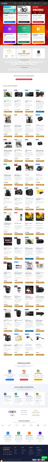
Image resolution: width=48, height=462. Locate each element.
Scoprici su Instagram (24, 378)
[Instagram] (5, 453)
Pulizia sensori (17, 68)
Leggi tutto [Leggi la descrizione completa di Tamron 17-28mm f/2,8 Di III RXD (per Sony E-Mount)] (38, 301)
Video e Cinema (15, 60)
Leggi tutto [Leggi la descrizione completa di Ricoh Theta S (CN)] (6, 204)
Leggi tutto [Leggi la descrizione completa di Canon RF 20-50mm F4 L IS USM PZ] (6, 105)
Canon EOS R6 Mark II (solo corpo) (8, 247)
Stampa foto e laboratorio (26, 68)
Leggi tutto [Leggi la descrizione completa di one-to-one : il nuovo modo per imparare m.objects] (27, 277)
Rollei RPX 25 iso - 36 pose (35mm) (18, 344)
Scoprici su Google (24, 413)
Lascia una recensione (38, 378)
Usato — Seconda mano (23, 60)
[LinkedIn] (9, 453)
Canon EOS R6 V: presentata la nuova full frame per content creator (40, 101)
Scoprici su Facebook (9, 378)
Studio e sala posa (20, 62)
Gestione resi (15, 449)
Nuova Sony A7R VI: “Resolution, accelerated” (29, 319)
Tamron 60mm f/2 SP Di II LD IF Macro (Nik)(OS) (8, 223)
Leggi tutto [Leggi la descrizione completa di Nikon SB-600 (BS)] (27, 131)
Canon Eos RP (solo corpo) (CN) (8, 319)
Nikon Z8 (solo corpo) (39, 222)
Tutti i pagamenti (18, 440)
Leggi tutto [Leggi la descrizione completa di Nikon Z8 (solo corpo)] (38, 228)
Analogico (13, 62)
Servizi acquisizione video (35, 68)
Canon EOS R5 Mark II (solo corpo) (18, 198)
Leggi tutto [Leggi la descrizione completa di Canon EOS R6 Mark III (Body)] (27, 155)
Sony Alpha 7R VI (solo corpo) (28, 100)
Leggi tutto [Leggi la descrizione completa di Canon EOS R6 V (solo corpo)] (17, 105)
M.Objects (30, 60)
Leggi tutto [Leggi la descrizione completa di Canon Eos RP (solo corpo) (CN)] (6, 326)
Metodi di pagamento (28, 402)
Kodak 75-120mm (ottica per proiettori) (40, 198)
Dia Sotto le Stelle (31, 452)
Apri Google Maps (38, 402)
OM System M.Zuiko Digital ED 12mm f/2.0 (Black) (8, 344)
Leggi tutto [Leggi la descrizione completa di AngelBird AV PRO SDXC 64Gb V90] (6, 277)
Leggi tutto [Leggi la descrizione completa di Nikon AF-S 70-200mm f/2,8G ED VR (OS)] (6, 131)
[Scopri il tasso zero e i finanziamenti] (9, 10)
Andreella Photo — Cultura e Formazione (38, 35)
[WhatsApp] (11, 453)
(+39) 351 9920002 (36, 414)
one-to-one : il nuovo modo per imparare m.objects (28, 272)
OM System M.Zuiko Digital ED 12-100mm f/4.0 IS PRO (8, 150)
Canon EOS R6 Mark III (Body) (28, 150)
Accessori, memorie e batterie (38, 60)
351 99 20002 (38, 452)
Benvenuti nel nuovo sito (23, 15)
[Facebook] (4, 453)
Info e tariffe (29, 440)
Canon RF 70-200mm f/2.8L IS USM (17, 296)
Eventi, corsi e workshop (23, 34)
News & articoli (30, 450)
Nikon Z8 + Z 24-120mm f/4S (28, 223)
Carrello (22, 450)
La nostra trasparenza (7, 402)
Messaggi (23, 452)
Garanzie (15, 450)
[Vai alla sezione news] (9, 29)
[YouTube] (7, 453)
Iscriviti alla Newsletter (31, 451)
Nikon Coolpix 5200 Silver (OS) (18, 150)
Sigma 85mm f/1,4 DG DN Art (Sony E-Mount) (7, 296)
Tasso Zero (6, 15)
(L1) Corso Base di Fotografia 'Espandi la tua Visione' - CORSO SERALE (29, 296)
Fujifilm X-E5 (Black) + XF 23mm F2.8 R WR (18, 174)
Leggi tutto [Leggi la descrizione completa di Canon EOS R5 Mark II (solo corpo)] (17, 203)
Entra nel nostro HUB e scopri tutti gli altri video (24, 78)
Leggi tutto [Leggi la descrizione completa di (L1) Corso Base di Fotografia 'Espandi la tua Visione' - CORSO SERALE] (27, 301)
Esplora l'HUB (17, 402)
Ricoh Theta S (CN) (7, 197)
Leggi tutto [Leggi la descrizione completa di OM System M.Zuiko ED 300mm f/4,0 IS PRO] (38, 325)
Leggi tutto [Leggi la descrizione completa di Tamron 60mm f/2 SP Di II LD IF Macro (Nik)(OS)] (6, 229)
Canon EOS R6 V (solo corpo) (17, 100)
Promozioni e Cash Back (37, 15)
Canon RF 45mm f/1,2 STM (40, 124)
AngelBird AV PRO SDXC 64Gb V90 (7, 272)
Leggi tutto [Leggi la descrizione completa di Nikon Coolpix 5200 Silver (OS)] (17, 156)
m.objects (30, 453)
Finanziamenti (11, 68)
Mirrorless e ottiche (8, 60)
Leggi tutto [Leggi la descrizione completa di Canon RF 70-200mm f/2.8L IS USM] (17, 301)
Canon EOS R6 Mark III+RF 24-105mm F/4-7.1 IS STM (40, 150)
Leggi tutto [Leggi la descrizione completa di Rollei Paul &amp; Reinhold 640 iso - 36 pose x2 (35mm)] (17, 277)
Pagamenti (15, 451)
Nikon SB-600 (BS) (28, 124)
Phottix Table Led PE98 (17, 222)
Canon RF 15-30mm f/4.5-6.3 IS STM (18, 247)
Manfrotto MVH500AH (28, 343)
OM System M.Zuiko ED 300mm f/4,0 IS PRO (39, 319)
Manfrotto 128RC (38, 343)
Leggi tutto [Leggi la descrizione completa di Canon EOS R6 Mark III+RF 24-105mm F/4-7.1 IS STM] (38, 155)
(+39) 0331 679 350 (36, 411)
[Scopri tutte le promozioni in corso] (38, 10)
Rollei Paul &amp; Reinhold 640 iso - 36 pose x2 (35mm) (18, 272)
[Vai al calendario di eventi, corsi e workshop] (24, 29)
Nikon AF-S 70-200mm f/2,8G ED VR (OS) (7, 125)
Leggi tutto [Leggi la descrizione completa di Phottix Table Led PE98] (17, 228)
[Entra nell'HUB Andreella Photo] (38, 29)
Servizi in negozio (33, 62)
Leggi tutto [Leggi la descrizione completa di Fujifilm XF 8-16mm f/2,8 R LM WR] (17, 325)
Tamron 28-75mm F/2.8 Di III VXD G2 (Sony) (40, 247)
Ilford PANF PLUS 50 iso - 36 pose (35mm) (40, 272)
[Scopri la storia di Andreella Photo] (24, 10)
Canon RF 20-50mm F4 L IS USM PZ (8, 100)
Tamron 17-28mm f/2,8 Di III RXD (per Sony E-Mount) (40, 296)
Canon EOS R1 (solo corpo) (29, 197)
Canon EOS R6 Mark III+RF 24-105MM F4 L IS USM (7, 174)
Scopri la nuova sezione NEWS (8, 35)
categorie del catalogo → (27, 64)
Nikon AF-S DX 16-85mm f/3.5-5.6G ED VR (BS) (18, 125)
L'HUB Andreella (31, 449)
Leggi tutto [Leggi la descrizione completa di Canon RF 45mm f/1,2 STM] (38, 130)
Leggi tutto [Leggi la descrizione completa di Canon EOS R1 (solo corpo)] (27, 203)
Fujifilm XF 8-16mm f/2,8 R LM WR (18, 319)
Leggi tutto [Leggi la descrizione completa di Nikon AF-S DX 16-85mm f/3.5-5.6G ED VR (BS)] (17, 131)
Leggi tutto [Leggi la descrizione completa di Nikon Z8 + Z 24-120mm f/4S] (27, 228)
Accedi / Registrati (24, 449)
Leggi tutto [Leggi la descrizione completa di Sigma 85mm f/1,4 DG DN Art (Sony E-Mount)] (6, 301)
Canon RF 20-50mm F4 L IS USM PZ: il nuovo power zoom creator (29, 248)
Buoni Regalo (27, 62)
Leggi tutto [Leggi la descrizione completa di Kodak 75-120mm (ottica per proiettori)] (38, 204)
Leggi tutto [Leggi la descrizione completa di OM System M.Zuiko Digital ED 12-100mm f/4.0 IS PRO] (6, 155)
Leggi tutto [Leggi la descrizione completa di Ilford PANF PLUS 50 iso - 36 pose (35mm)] (38, 277)
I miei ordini (23, 451)
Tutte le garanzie (40, 440)
